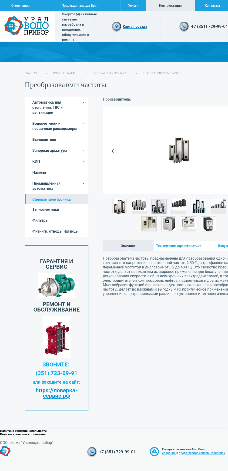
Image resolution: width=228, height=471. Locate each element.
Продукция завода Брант (81, 5)
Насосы (39, 172)
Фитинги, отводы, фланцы (55, 231)
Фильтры (40, 220)
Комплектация (170, 5)
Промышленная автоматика (46, 186)
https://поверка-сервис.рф (56, 393)
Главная (31, 73)
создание (169, 453)
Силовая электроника (109, 73)
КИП (36, 161)
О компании (20, 5)
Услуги (133, 5)
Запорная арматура (49, 150)
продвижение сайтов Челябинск (202, 453)
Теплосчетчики (45, 209)
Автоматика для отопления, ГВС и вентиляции (47, 107)
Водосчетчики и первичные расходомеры (54, 126)
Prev (113, 151)
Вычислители (44, 139)
